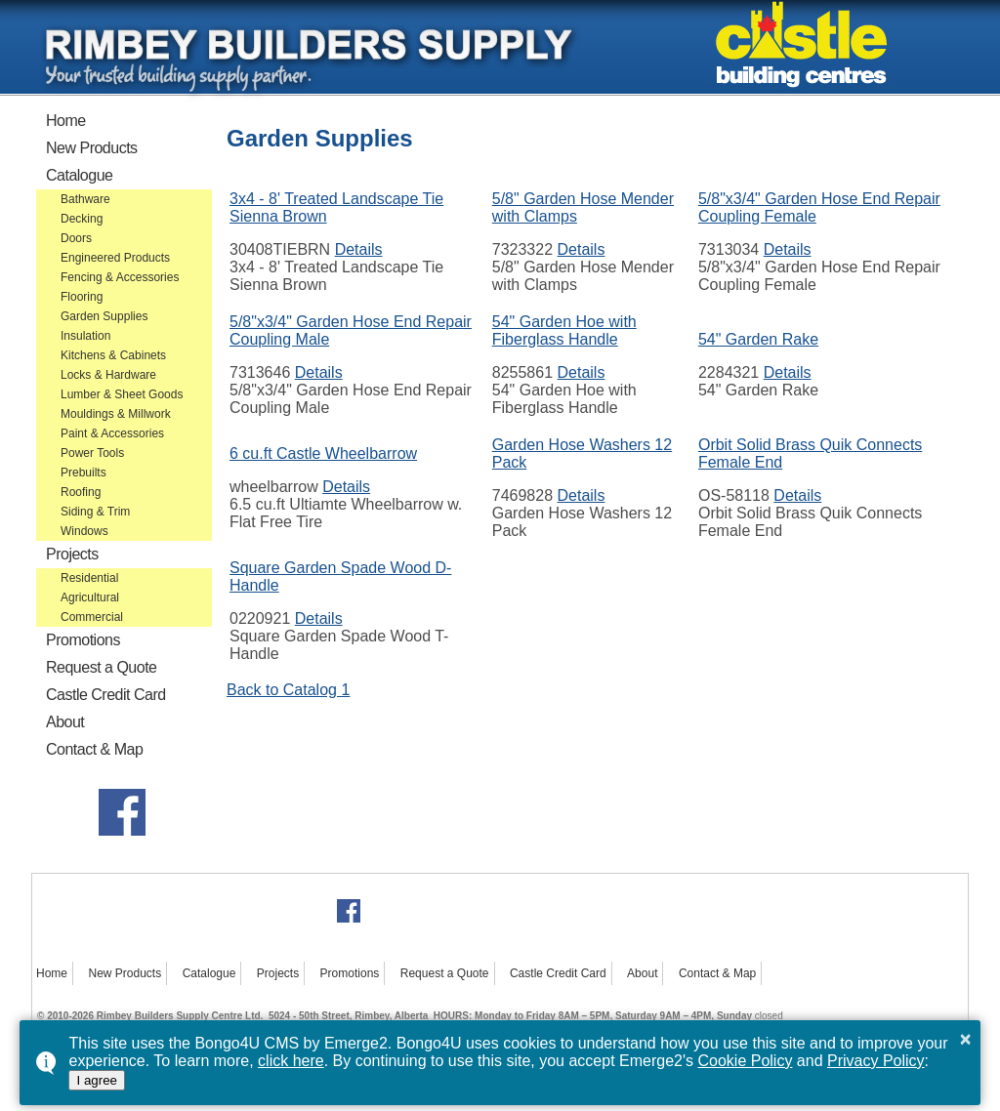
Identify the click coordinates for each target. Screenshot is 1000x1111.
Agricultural (90, 597)
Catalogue (79, 175)
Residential (89, 578)
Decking (82, 219)
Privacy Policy (876, 1060)
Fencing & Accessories (120, 277)
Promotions (83, 640)
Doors (76, 238)
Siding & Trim (95, 511)
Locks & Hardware (108, 375)
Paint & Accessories (112, 433)
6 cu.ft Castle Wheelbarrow (323, 453)
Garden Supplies (104, 316)
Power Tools (92, 453)
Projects (72, 554)
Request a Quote (101, 667)
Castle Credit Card (106, 694)
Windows (84, 531)
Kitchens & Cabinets (113, 355)
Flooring (82, 297)
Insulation (85, 336)
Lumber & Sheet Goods (122, 394)
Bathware (85, 199)
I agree (96, 1080)
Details (359, 249)
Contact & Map (94, 749)
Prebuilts (83, 472)
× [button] (966, 1039)
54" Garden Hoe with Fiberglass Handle (564, 330)
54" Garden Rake (758, 339)
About (65, 722)
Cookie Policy (744, 1060)
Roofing (81, 492)
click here (291, 1060)
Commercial (92, 617)
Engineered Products (115, 258)
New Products (92, 148)
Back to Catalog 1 (288, 689)
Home (66, 120)
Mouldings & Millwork (116, 414)
